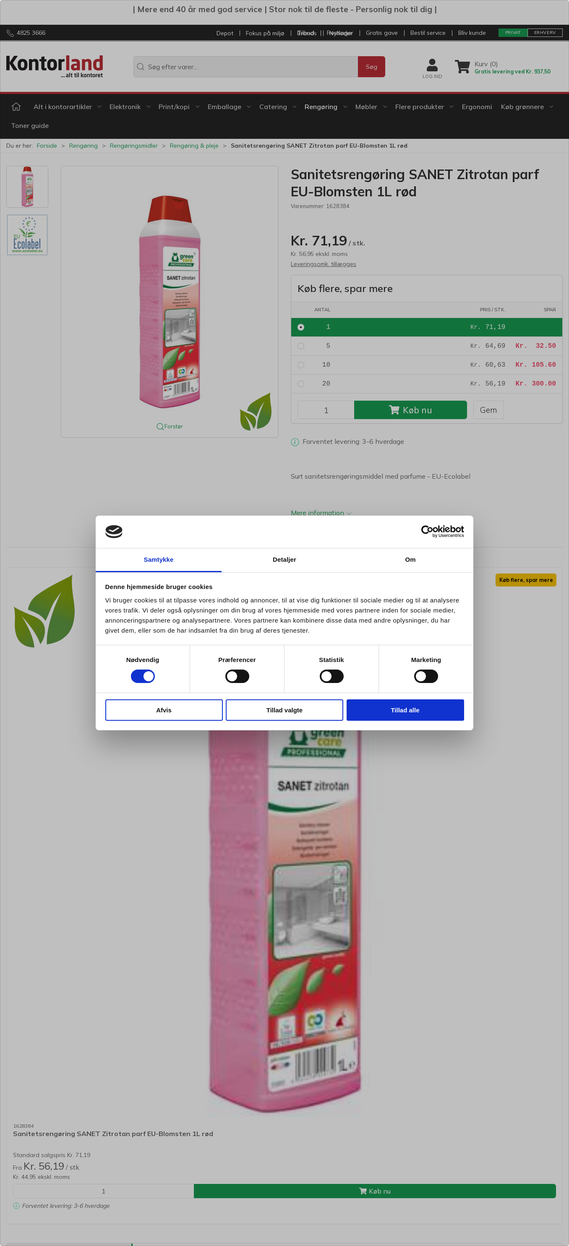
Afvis (164, 710)
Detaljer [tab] (284, 559)
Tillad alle (405, 710)
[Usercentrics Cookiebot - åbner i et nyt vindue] (427, 531)
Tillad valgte (284, 710)
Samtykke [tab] (159, 559)
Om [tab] (410, 559)
